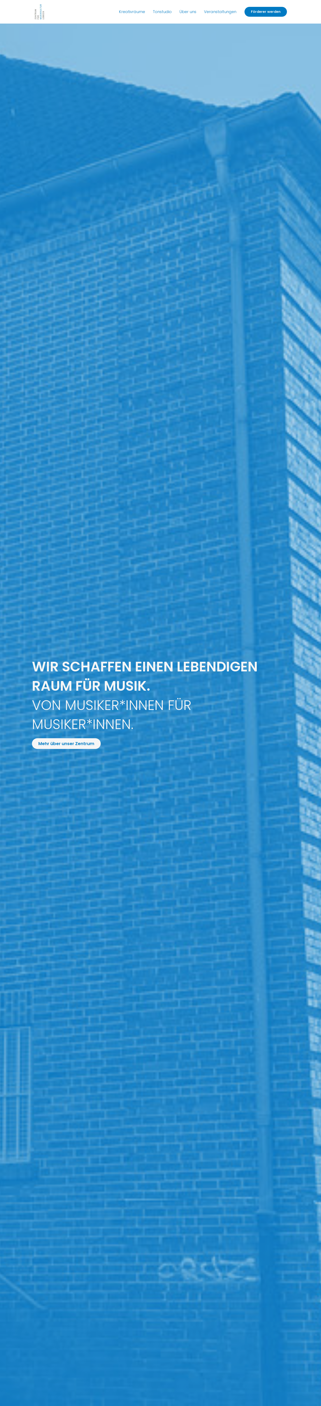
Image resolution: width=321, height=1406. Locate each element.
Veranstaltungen (220, 11)
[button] (265, 12)
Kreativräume (132, 11)
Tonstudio (162, 11)
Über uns (187, 11)
